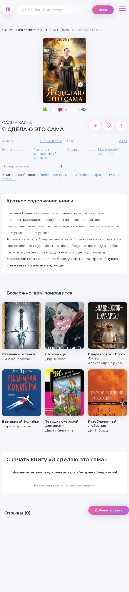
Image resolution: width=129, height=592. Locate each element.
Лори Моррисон (16, 426)
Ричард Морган (16, 359)
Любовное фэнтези (56, 175)
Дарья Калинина (59, 430)
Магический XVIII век (108, 151)
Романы (40, 149)
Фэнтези (40, 158)
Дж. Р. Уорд (98, 430)
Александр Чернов (105, 363)
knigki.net (7, 9)
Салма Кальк (51, 141)
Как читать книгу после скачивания (64, 485)
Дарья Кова (55, 359)
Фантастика (43, 154)
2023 (123, 141)
